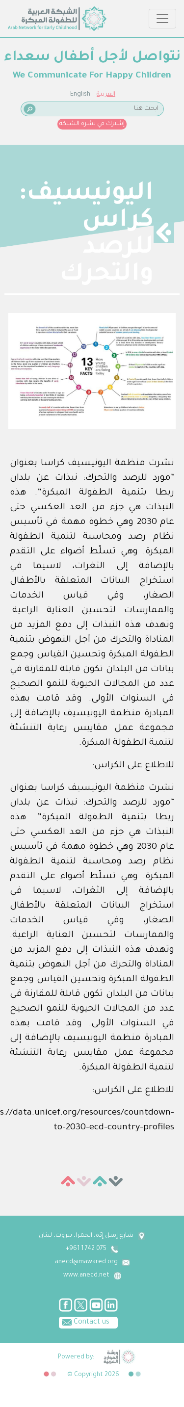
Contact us (84, 1322)
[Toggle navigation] (162, 18)
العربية (106, 94)
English (80, 94)
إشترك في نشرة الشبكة (92, 124)
